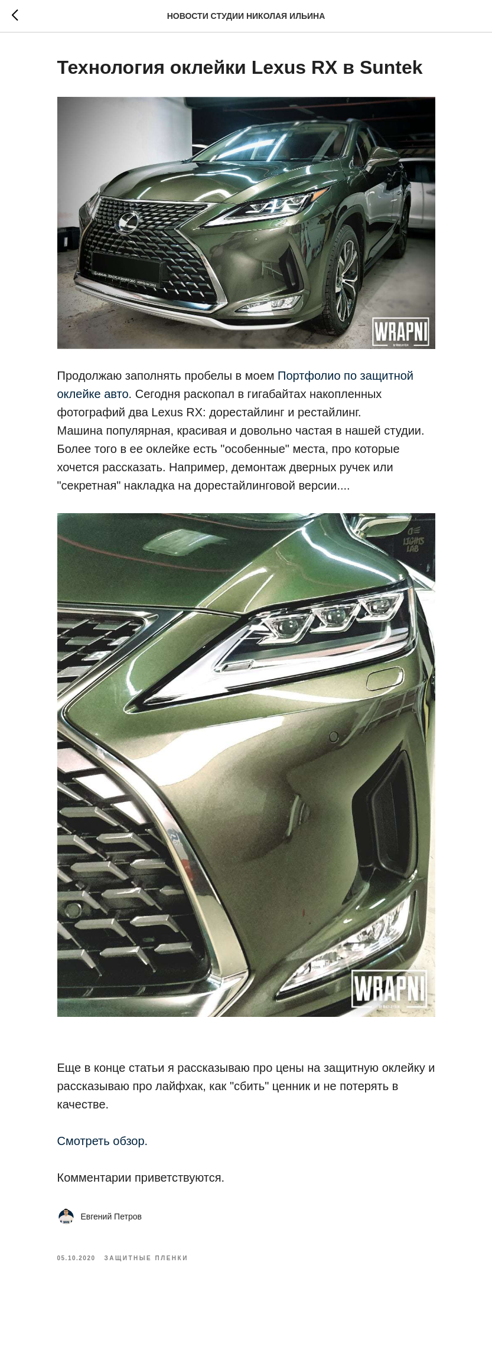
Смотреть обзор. (102, 1140)
